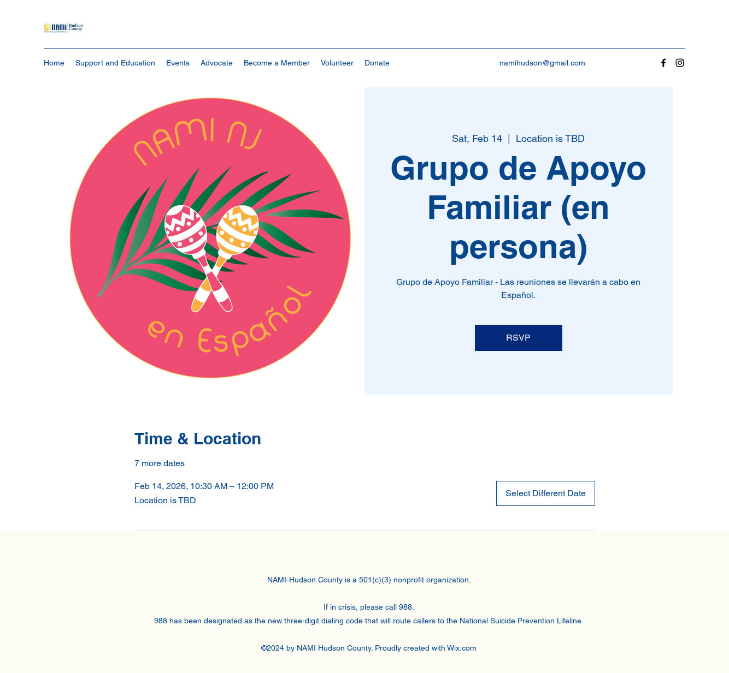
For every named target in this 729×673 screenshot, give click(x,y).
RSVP (518, 337)
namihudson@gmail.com (542, 62)
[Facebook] (663, 62)
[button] (115, 63)
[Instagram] (679, 62)
